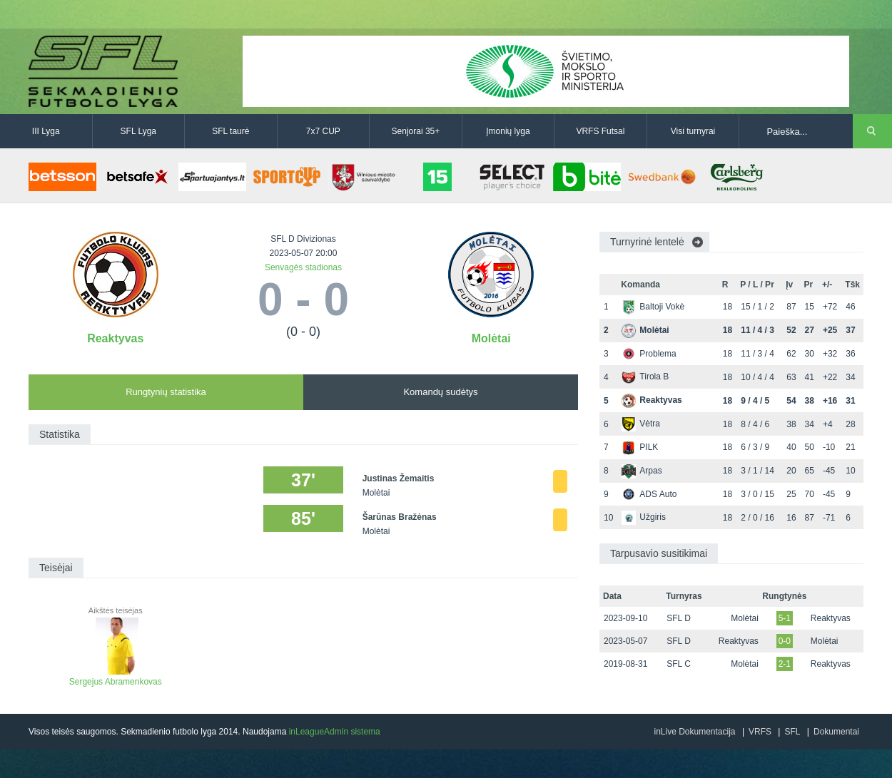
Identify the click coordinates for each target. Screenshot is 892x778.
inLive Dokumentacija (694, 732)
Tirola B (645, 377)
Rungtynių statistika (166, 392)
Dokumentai (836, 732)
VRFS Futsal (600, 131)
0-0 (785, 641)
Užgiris (644, 517)
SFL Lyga (138, 131)
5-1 (785, 618)
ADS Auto (649, 494)
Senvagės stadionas (303, 267)
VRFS (760, 732)
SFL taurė (230, 131)
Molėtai (491, 338)
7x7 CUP (323, 131)
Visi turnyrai (693, 131)
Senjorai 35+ (416, 131)
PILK (640, 447)
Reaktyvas (115, 338)
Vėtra (641, 424)
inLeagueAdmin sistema (334, 732)
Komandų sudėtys (440, 392)
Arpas (642, 471)
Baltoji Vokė (653, 307)
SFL (792, 732)
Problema (649, 354)
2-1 (785, 664)
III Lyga (46, 131)
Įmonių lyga (507, 131)
